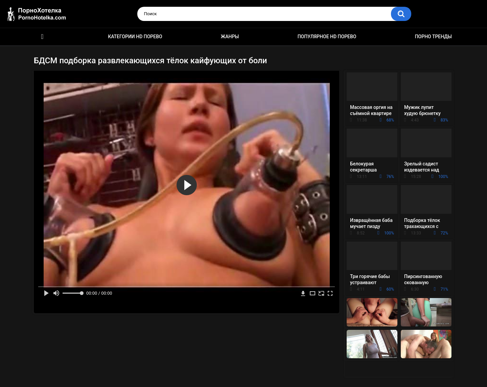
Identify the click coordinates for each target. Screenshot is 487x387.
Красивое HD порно (42, 36)
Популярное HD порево (327, 36)
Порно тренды (433, 36)
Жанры (230, 36)
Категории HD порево (135, 36)
